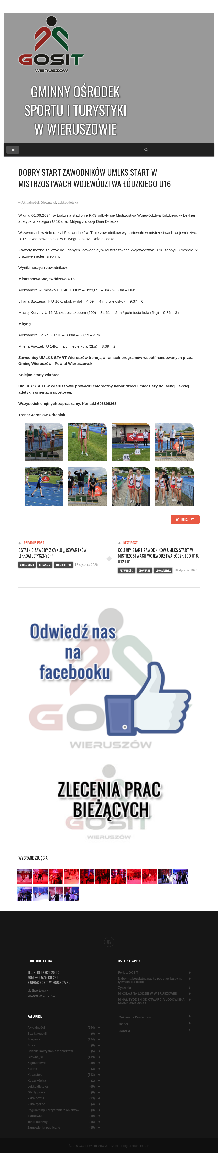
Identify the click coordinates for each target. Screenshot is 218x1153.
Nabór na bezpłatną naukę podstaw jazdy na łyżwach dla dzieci (150, 980)
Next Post (128, 542)
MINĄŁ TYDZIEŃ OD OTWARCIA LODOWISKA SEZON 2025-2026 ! (151, 1001)
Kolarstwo (34, 1075)
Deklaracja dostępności (136, 1017)
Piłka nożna (35, 1098)
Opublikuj (185, 519)
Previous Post (31, 542)
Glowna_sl (48, 202)
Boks (31, 1045)
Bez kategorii (37, 1033)
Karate (32, 1069)
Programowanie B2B (135, 1146)
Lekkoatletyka (68, 202)
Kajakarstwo (36, 1063)
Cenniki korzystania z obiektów (50, 1051)
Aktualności (30, 202)
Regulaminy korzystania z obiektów (53, 1110)
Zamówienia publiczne (43, 1127)
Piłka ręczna (36, 1104)
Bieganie (33, 1039)
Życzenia (124, 988)
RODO (123, 1024)
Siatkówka (34, 1116)
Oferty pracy (36, 1092)
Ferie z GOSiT (128, 972)
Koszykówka (36, 1080)
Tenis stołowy (37, 1122)
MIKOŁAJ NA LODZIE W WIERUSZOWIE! (147, 993)
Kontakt (124, 1031)
